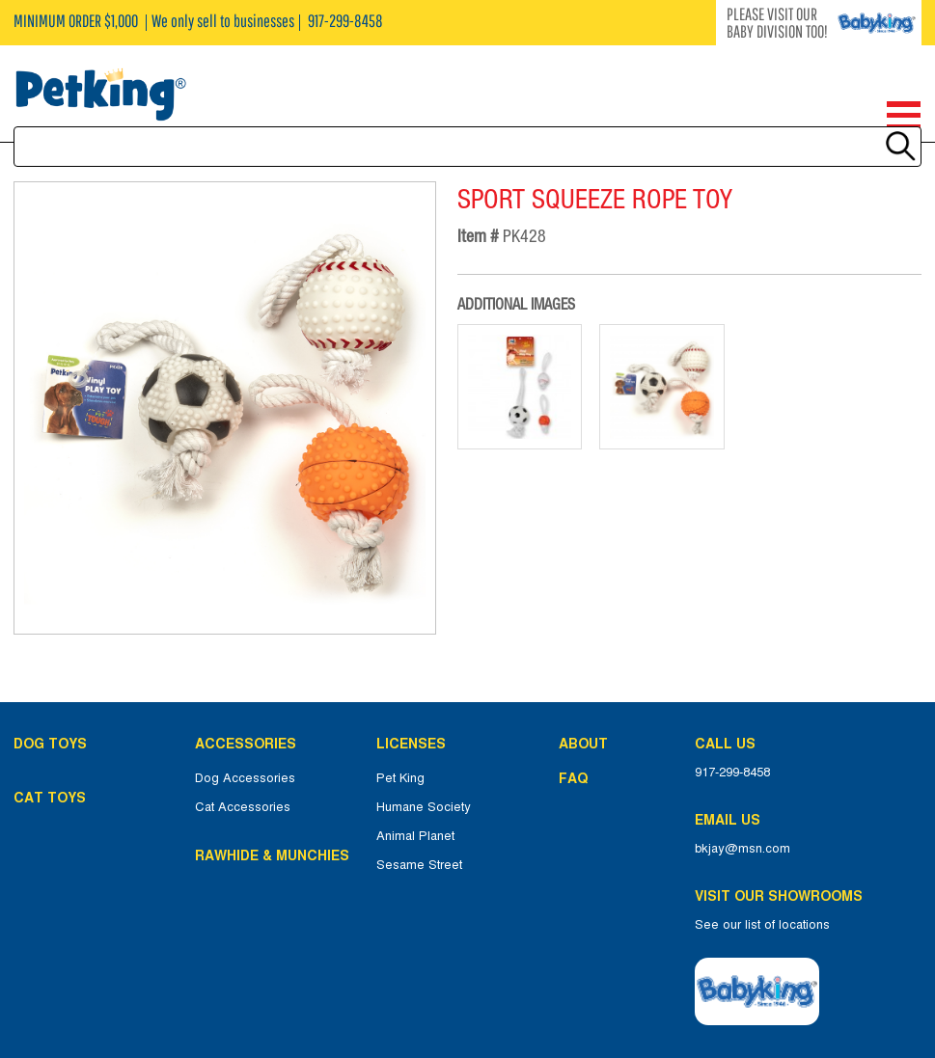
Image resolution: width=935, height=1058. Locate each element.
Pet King (400, 778)
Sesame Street (419, 865)
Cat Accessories (242, 807)
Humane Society (423, 807)
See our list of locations (762, 925)
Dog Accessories (245, 778)
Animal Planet (415, 836)
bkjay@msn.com (742, 848)
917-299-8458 (732, 772)
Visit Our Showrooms (782, 896)
